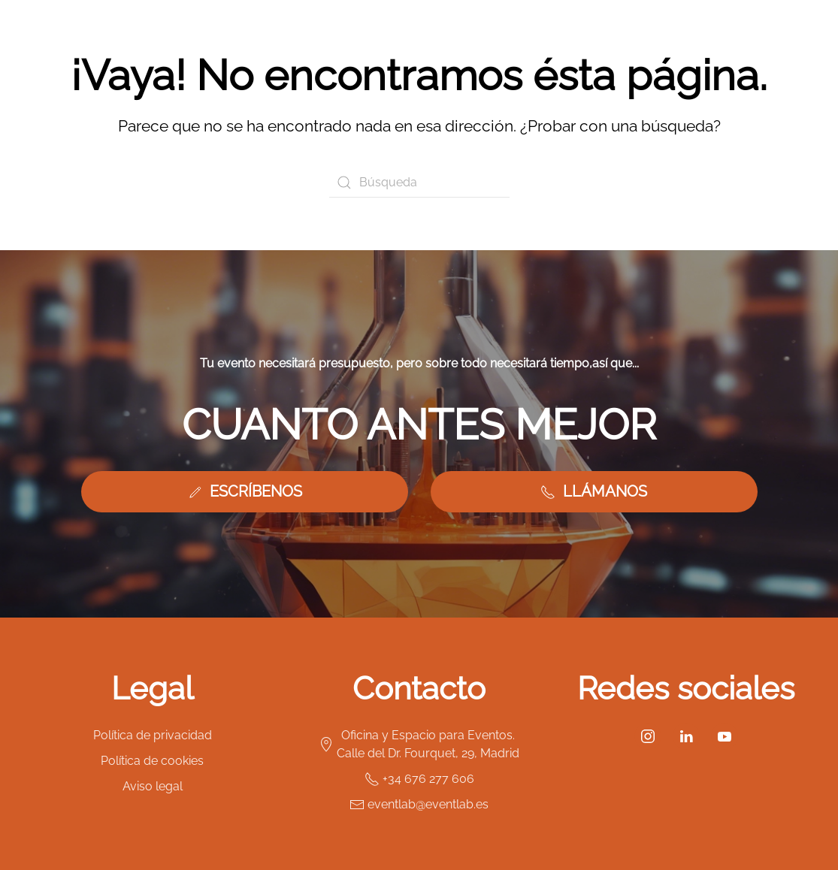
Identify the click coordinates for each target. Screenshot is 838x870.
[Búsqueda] (419, 183)
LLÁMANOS (593, 491)
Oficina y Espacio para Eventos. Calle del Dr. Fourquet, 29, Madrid (419, 744)
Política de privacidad (152, 735)
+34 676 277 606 (419, 779)
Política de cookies (152, 761)
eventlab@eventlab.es (419, 804)
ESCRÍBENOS (244, 491)
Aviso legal (153, 786)
